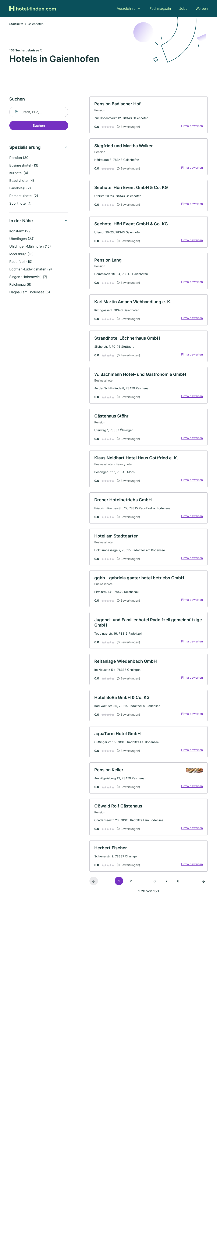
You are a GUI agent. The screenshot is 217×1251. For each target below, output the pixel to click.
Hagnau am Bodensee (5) (29, 292)
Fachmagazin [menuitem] (160, 8)
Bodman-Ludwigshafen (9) (30, 269)
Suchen (39, 126)
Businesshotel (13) (23, 166)
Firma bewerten (191, 126)
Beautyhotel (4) (21, 181)
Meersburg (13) (21, 254)
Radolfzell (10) (20, 262)
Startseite (16, 24)
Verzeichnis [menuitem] (126, 8)
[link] (148, 115)
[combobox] (38, 112)
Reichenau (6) (20, 285)
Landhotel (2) (20, 188)
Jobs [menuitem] (183, 8)
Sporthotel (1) (20, 204)
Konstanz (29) (20, 231)
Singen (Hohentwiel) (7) (28, 277)
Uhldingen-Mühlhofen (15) (30, 247)
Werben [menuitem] (202, 8)
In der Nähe (21, 221)
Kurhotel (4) (18, 173)
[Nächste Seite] (203, 889)
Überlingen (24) (22, 239)
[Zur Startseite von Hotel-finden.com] (32, 8)
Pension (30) (19, 158)
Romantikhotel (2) (23, 196)
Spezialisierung (25, 147)
